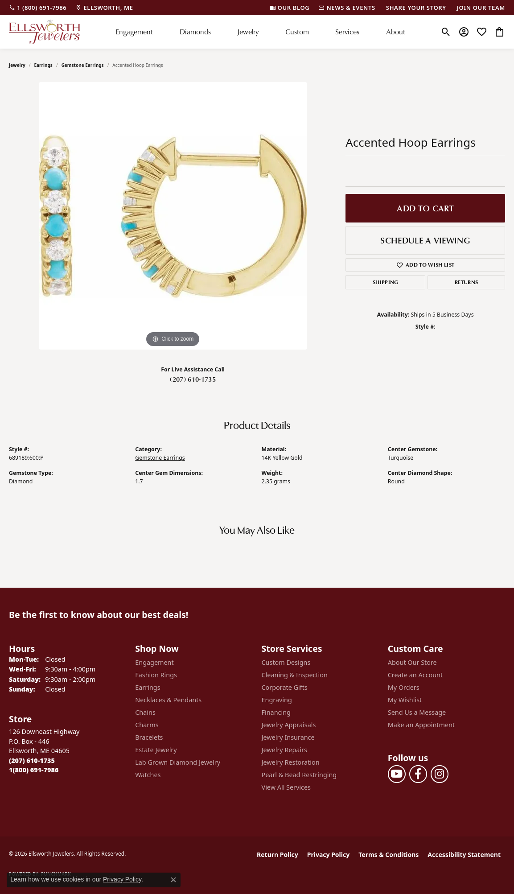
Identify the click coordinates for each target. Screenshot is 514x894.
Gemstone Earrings (83, 65)
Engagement (134, 32)
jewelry (17, 65)
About (395, 32)
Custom (297, 32)
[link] (37, 7)
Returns (466, 282)
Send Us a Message (417, 712)
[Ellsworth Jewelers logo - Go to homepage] (44, 32)
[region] (173, 216)
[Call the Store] (32, 760)
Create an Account (415, 675)
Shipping (386, 282)
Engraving (277, 700)
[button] (446, 32)
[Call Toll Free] (33, 770)
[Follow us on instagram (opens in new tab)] (439, 774)
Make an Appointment (421, 725)
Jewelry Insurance (288, 737)
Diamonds (195, 32)
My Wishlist (405, 700)
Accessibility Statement (464, 854)
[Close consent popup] (173, 879)
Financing (276, 712)
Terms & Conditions (388, 854)
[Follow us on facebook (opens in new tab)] (418, 774)
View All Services (286, 787)
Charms (146, 725)
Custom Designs (286, 662)
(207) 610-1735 (192, 379)
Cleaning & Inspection (295, 675)
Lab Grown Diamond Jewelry (177, 762)
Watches (147, 774)
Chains (145, 712)
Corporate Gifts (285, 687)
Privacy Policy (328, 854)
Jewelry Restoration (291, 762)
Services (347, 32)
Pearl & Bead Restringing (299, 774)
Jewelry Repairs (284, 750)
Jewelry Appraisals (289, 725)
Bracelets (149, 737)
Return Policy (277, 854)
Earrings (43, 65)
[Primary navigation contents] (260, 32)
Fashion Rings (156, 675)
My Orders (403, 687)
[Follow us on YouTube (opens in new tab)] (397, 774)
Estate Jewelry (156, 750)
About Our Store (412, 662)
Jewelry (248, 32)
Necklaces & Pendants (168, 700)
